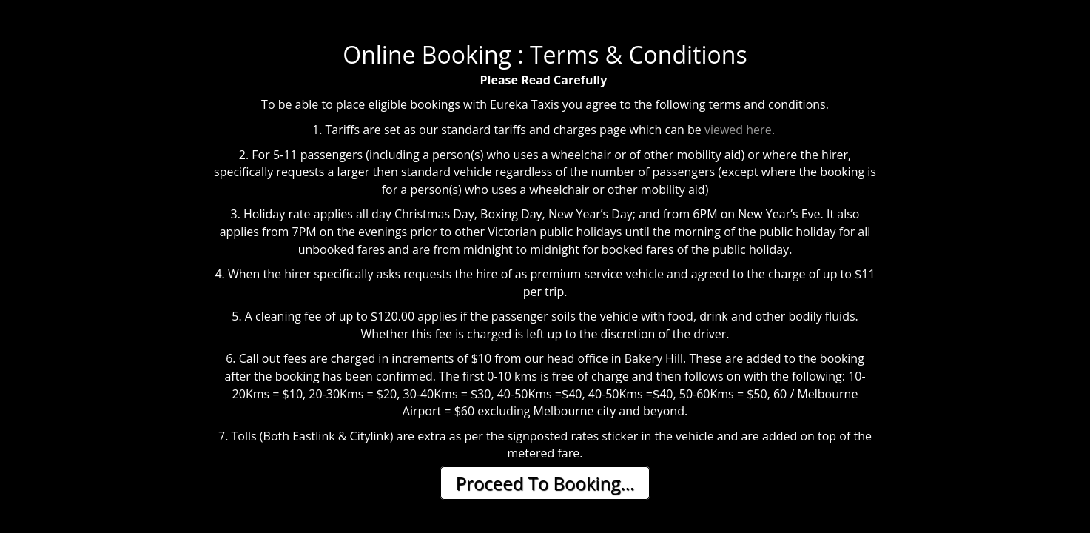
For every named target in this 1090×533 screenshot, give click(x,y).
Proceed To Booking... (545, 483)
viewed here (738, 129)
